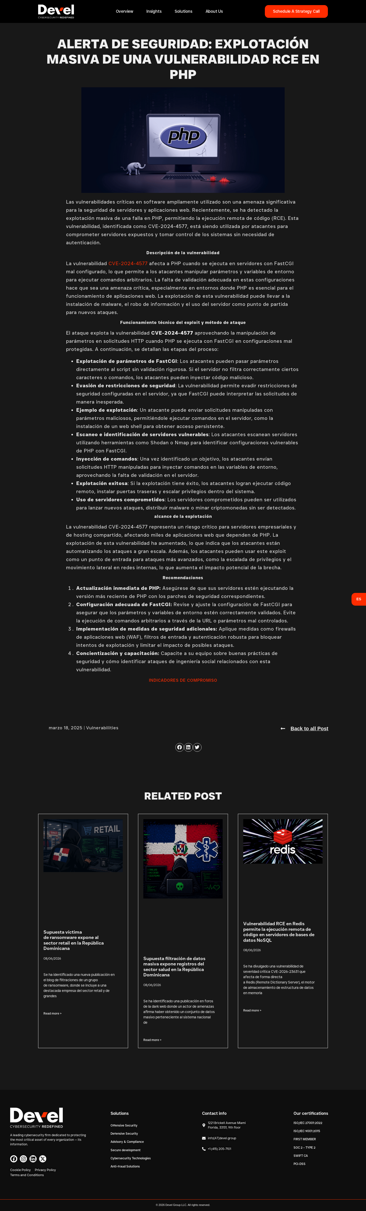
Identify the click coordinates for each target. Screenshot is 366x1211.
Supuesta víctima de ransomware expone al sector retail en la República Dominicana (73, 940)
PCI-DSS (300, 1164)
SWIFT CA (301, 1156)
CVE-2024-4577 (128, 263)
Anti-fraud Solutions (125, 1166)
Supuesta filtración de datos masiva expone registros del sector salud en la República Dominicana (174, 967)
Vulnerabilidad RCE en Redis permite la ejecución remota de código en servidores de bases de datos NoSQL (278, 932)
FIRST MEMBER (305, 1139)
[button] (179, 747)
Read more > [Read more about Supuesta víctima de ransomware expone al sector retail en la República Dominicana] (52, 1013)
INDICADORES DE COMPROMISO (183, 680)
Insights (153, 11)
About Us (214, 11)
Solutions (183, 11)
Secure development (126, 1150)
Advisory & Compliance (127, 1142)
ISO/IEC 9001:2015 (307, 1131)
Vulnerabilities (102, 727)
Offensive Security (124, 1125)
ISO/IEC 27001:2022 (308, 1122)
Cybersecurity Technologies (131, 1158)
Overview (124, 11)
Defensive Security (124, 1133)
